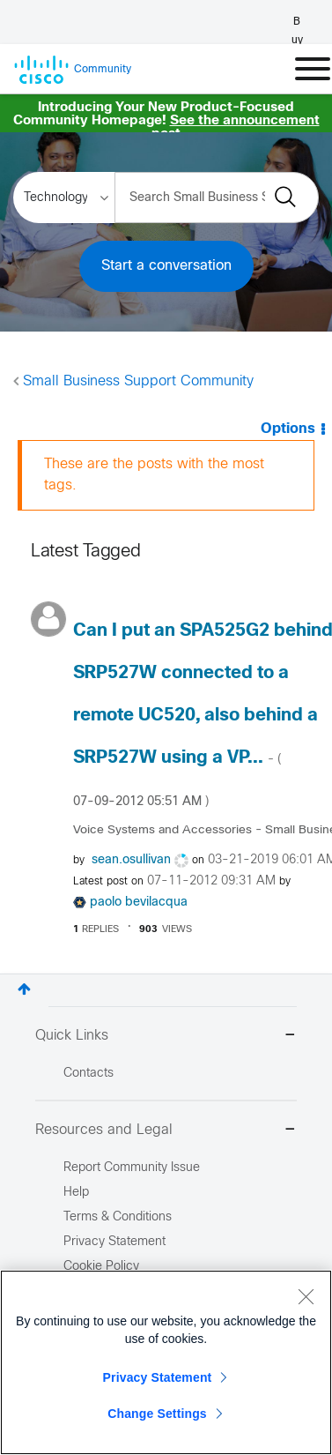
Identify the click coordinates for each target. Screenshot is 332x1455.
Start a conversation (166, 265)
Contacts (88, 1073)
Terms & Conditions (117, 1217)
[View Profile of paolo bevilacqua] (139, 902)
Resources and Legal (166, 1131)
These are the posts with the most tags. (154, 475)
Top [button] (24, 988)
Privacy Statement (157, 1377)
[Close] (305, 1296)
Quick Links (166, 1036)
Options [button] (288, 429)
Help (76, 1192)
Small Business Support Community (138, 381)
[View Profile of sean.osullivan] (131, 860)
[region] (166, 1362)
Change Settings (157, 1413)
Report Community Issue (131, 1168)
